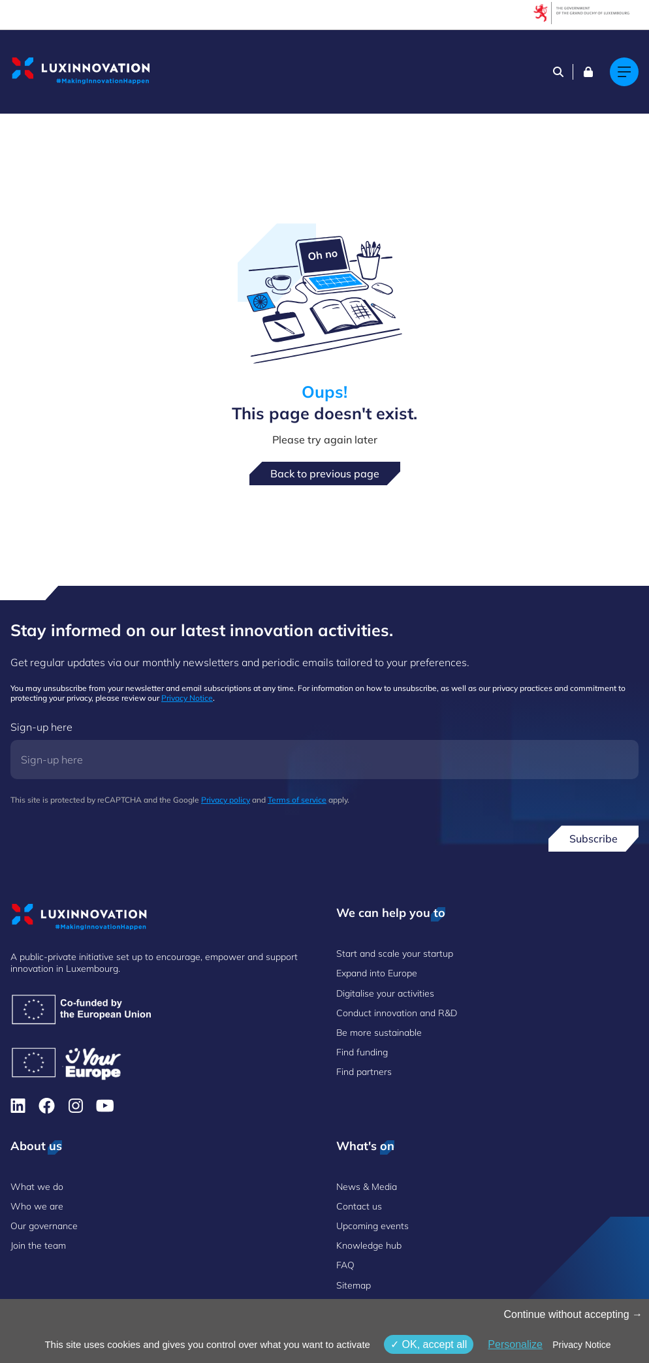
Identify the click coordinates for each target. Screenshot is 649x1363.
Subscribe (593, 838)
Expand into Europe (376, 973)
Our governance (44, 1226)
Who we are (36, 1206)
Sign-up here (41, 726)
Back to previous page (324, 473)
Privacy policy (225, 800)
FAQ (345, 1265)
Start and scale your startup (394, 953)
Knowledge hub (369, 1245)
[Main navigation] (624, 71)
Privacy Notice (187, 698)
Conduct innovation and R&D (396, 1013)
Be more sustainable (379, 1032)
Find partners (364, 1072)
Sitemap (353, 1285)
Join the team (38, 1245)
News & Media (366, 1187)
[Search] (558, 72)
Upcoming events (372, 1226)
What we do (36, 1187)
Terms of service (297, 800)
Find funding (362, 1052)
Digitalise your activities (385, 993)
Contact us (359, 1206)
